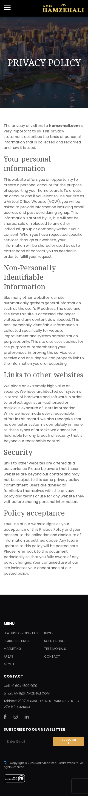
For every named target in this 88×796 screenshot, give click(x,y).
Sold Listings (55, 641)
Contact (52, 656)
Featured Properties (21, 633)
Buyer (49, 633)
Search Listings (17, 641)
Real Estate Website (65, 763)
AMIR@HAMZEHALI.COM (32, 693)
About (9, 664)
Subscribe (69, 741)
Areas (8, 656)
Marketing (12, 648)
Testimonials (55, 648)
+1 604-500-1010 (24, 685)
